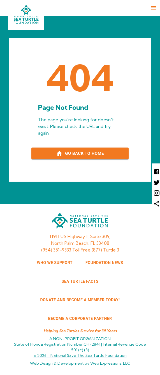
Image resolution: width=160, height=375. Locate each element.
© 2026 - (80, 355)
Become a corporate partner (80, 318)
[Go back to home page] (80, 153)
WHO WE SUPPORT (55, 262)
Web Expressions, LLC (110, 363)
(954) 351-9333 (56, 250)
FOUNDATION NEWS (104, 262)
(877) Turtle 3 (105, 250)
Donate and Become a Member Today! (80, 300)
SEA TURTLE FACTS (80, 281)
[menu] (153, 7)
